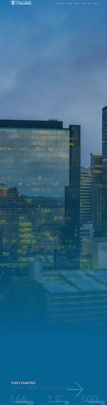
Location (69, 3)
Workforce (60, 3)
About (96, 3)
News (83, 3)
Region (77, 3)
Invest (90, 3)
